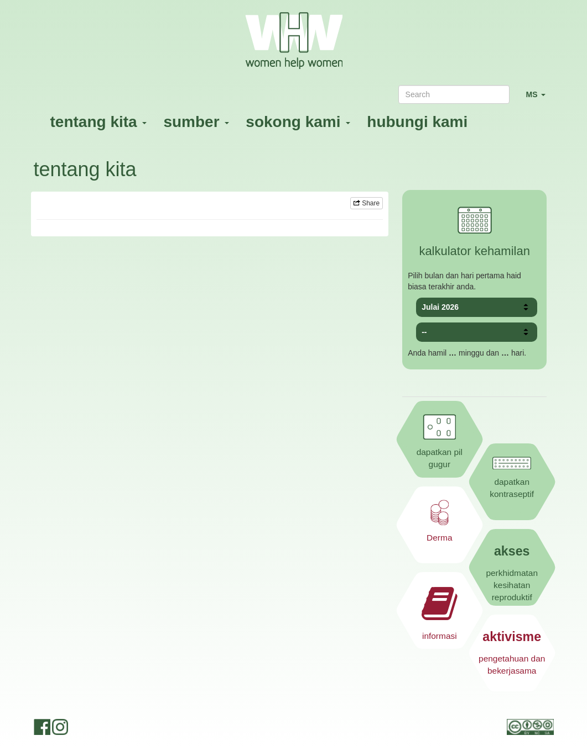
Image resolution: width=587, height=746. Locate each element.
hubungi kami (417, 121)
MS (540, 99)
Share (367, 203)
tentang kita (98, 121)
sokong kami (298, 121)
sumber (196, 121)
